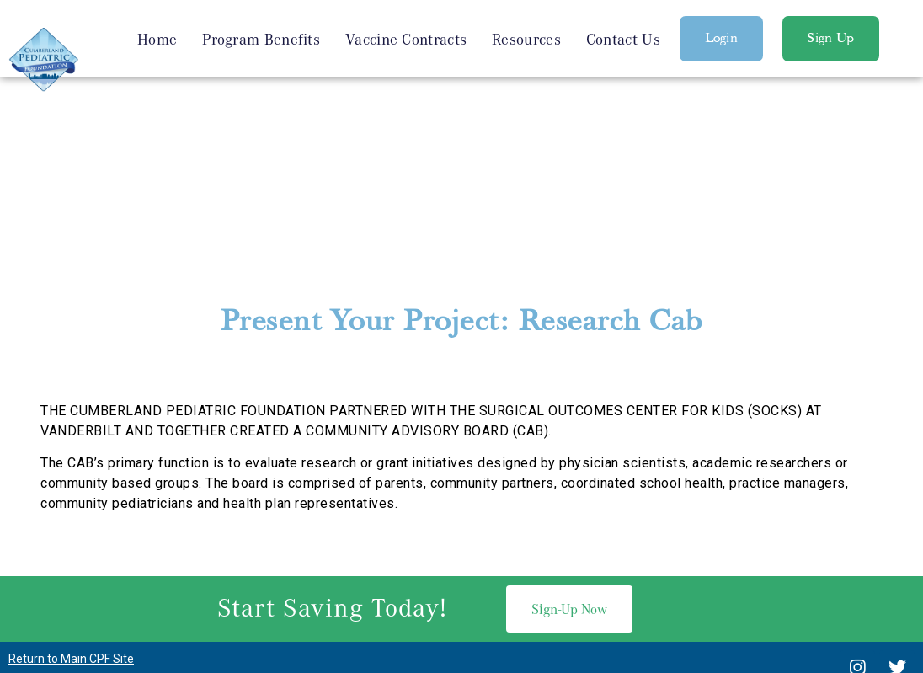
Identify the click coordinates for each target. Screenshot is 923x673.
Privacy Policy (461, 626)
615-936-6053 (483, 552)
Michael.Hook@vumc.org (635, 552)
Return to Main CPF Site (71, 483)
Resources (526, 39)
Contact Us (623, 39)
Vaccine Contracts (406, 39)
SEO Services (542, 585)
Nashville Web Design (434, 585)
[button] (722, 38)
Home (157, 39)
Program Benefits (261, 39)
